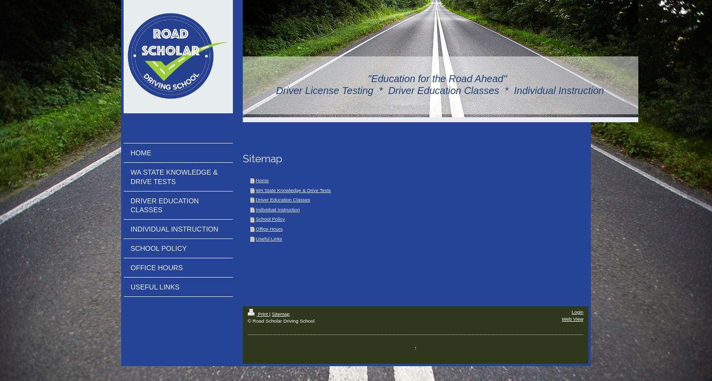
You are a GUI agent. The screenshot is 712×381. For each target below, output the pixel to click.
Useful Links (269, 238)
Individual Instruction (278, 209)
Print (258, 314)
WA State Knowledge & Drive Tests (293, 190)
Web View (572, 319)
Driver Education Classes (283, 199)
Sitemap (281, 314)
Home (262, 180)
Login (577, 312)
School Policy (270, 219)
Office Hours (269, 229)
